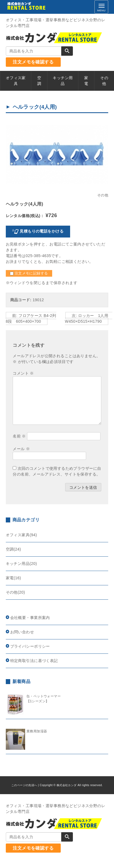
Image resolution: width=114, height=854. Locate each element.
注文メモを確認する (33, 62)
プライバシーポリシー (30, 646)
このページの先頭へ (24, 785)
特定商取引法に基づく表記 (34, 660)
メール (21, 449)
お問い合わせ (22, 632)
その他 (102, 195)
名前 (19, 436)
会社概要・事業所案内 (30, 617)
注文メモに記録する (29, 273)
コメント (23, 373)
